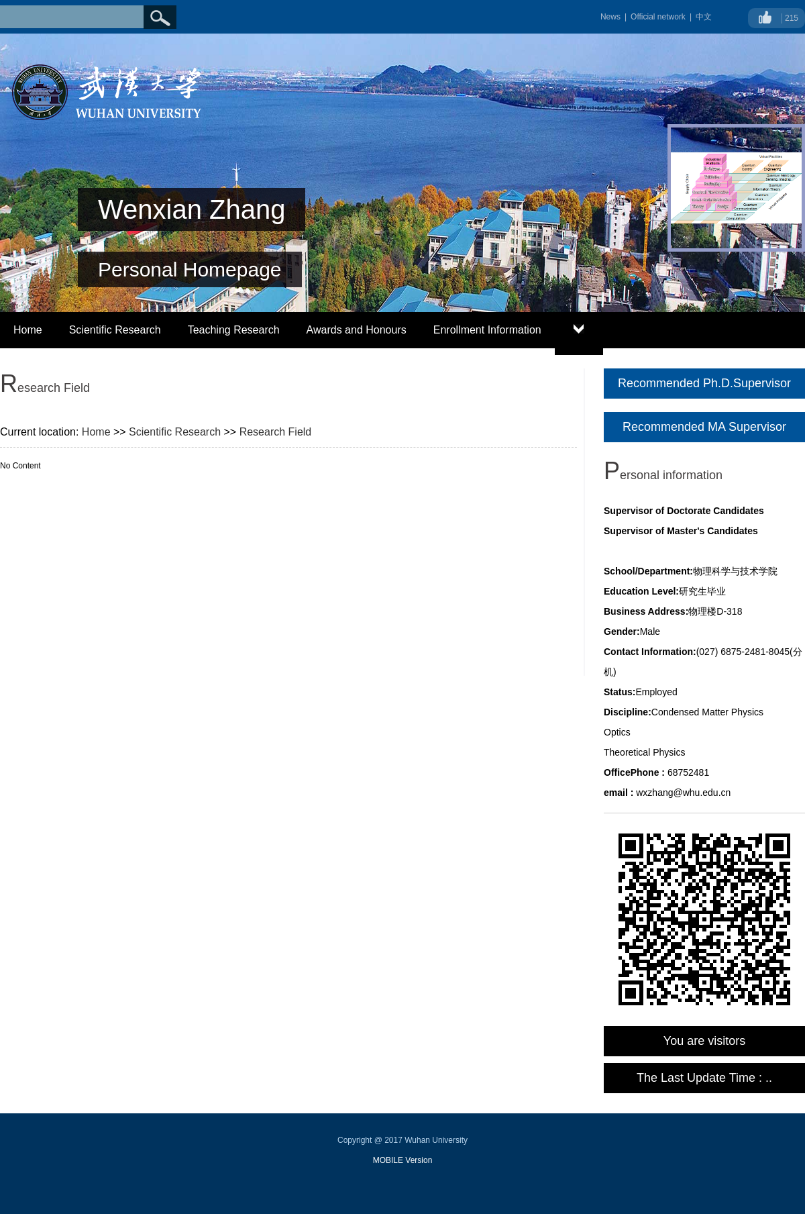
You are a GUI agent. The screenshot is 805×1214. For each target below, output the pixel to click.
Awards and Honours (357, 330)
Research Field (275, 432)
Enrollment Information (487, 330)
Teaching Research (234, 330)
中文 (704, 16)
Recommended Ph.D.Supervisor (704, 383)
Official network (658, 16)
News (610, 16)
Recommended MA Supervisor (704, 427)
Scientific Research (115, 330)
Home (27, 330)
